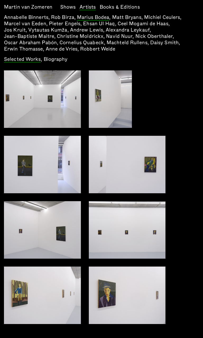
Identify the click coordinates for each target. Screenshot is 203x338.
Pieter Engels (64, 23)
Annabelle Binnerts (26, 17)
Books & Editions (120, 7)
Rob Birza (62, 17)
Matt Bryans (126, 17)
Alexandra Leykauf (128, 30)
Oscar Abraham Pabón (30, 42)
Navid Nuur (119, 36)
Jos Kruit (15, 30)
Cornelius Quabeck (81, 42)
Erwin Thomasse (23, 49)
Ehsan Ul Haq (99, 23)
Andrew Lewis (86, 30)
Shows (68, 7)
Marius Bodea (93, 18)
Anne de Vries (61, 49)
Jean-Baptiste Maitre (29, 36)
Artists (88, 7)
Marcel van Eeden (25, 23)
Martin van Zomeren (28, 7)
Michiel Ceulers (162, 17)
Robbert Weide (97, 49)
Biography (56, 59)
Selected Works (22, 59)
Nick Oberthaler (154, 36)
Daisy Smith (164, 42)
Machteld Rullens (127, 42)
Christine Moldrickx (80, 36)
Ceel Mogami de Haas (143, 23)
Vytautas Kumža (47, 30)
